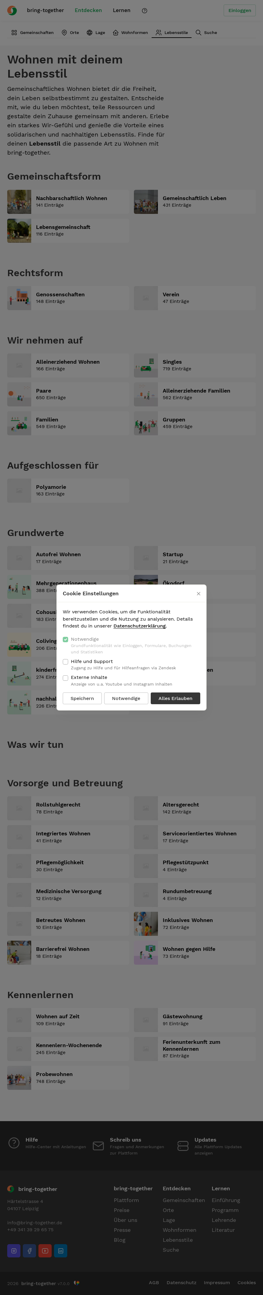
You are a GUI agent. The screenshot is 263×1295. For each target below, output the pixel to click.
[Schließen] (198, 594)
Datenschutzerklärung (139, 626)
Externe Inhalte (121, 680)
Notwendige (135, 645)
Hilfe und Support (123, 664)
